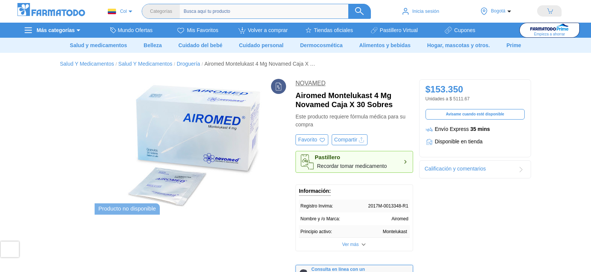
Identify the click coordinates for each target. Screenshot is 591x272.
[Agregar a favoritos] (312, 139)
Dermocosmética (321, 45)
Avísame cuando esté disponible (475, 114)
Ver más (350, 244)
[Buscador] (271, 11)
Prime (514, 45)
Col (117, 11)
